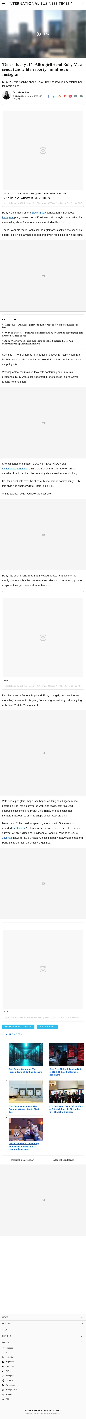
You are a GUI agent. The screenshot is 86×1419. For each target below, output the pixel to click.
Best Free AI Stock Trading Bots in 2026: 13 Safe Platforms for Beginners (65, 1072)
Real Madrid (19, 828)
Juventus (7, 837)
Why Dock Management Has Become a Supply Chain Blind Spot (24, 1109)
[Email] (75, 96)
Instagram (8, 217)
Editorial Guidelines (63, 1160)
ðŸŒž (6, 681)
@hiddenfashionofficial (15, 468)
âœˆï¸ (7, 1012)
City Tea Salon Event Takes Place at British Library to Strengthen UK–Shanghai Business (66, 1109)
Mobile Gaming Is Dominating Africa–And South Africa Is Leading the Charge (24, 1146)
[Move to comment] (81, 96)
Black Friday (39, 212)
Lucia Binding (22, 92)
